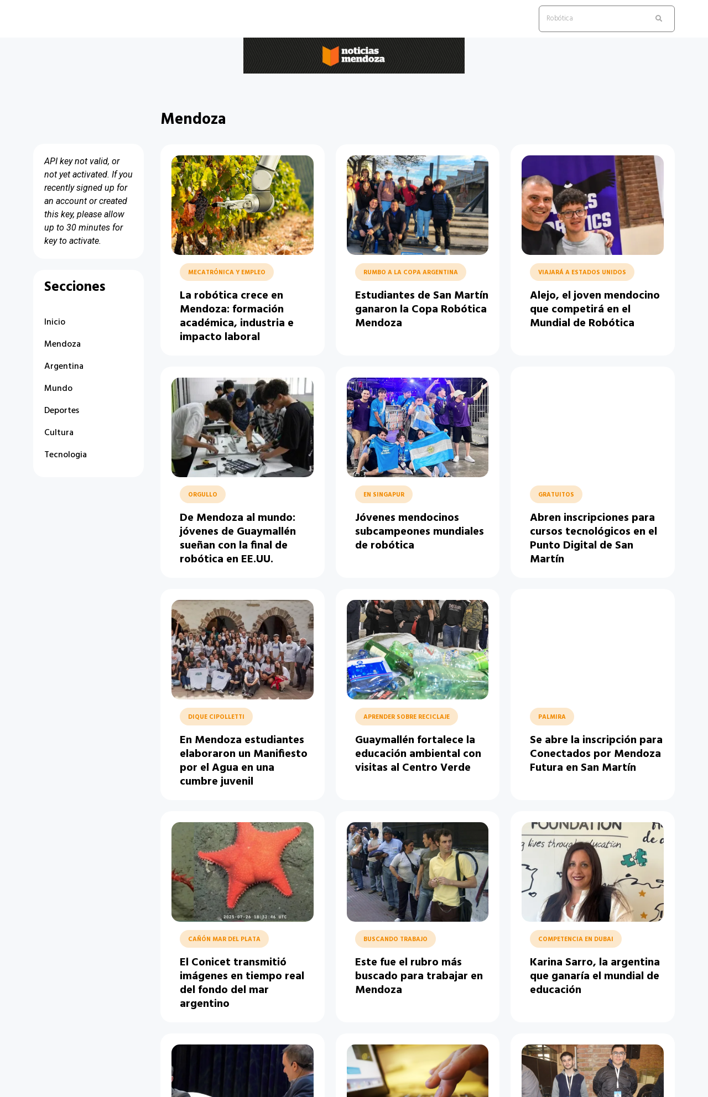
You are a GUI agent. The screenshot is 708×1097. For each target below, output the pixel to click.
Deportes (61, 411)
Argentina (64, 366)
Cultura (59, 433)
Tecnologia (65, 455)
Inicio (54, 322)
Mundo (58, 389)
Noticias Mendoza (85, 82)
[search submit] (658, 19)
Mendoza (62, 344)
